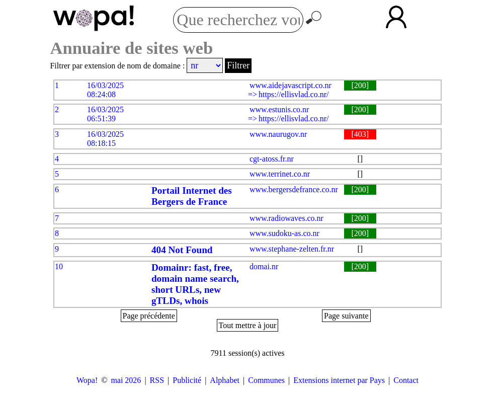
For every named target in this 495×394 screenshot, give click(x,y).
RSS (157, 380)
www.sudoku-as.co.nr (284, 233)
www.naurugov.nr (278, 134)
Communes (266, 380)
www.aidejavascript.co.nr (291, 85)
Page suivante (346, 315)
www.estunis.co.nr (279, 109)
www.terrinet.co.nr (280, 174)
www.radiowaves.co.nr (286, 218)
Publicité (187, 380)
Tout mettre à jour (248, 325)
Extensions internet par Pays (339, 380)
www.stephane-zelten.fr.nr (292, 249)
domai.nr (264, 266)
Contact (406, 380)
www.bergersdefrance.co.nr (294, 189)
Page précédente (149, 315)
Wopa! (87, 380)
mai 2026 (126, 380)
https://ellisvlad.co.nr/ (294, 94)
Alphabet (224, 380)
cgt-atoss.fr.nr (272, 158)
